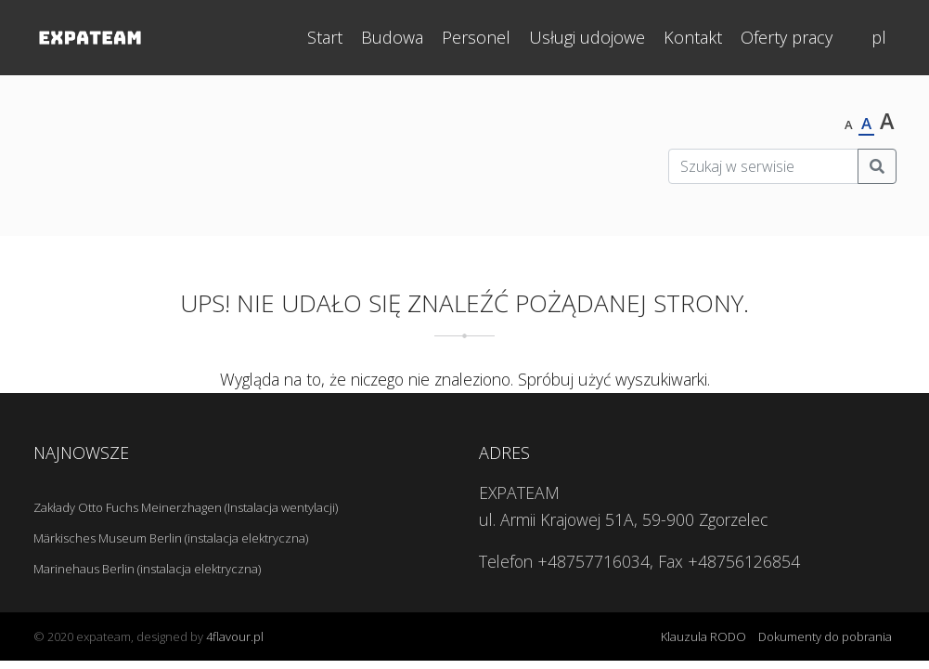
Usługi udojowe (587, 37)
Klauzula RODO (703, 636)
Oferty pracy (786, 37)
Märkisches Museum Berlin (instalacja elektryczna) (170, 538)
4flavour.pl (235, 636)
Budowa (392, 37)
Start (324, 37)
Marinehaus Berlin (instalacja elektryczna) (147, 568)
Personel (476, 37)
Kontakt (693, 37)
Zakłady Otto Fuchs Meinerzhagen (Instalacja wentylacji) (185, 507)
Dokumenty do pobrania (825, 636)
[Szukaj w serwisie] (763, 166)
